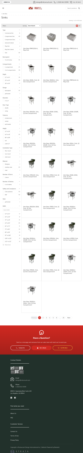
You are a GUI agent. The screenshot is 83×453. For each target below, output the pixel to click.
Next (68, 318)
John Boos (5, 13)
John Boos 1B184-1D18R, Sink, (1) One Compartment (70, 113)
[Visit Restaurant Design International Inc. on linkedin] (11, 397)
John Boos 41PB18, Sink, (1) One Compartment (70, 239)
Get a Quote (41, 348)
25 (63, 318)
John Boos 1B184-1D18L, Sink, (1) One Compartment (50, 113)
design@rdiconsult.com (23, 380)
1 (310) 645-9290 (21, 387)
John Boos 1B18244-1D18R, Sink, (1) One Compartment (29, 240)
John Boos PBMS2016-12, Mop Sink (50, 49)
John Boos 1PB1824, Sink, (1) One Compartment (51, 239)
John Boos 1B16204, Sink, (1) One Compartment (31, 112)
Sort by (25, 25)
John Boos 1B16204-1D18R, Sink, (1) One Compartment (49, 145)
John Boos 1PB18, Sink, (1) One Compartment (51, 175)
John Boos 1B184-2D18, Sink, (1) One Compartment (70, 176)
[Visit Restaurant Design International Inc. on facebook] (15, 397)
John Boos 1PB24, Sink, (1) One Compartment (51, 270)
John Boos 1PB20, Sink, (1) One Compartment (51, 207)
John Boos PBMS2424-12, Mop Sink (71, 80)
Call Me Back (75, 2)
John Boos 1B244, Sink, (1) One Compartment (71, 144)
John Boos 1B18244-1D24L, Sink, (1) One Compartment (29, 303)
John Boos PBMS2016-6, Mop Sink (30, 49)
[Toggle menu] (3, 8)
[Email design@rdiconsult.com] (42, 2)
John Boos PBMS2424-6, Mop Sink (70, 49)
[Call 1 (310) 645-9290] (61, 2)
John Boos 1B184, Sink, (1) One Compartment (31, 80)
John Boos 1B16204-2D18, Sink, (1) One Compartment (31, 208)
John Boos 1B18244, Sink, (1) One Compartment (51, 80)
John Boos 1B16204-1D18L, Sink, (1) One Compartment (29, 145)
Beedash (56, 447)
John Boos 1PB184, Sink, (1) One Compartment (30, 270)
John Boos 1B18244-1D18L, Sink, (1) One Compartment (69, 208)
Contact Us (7, 2)
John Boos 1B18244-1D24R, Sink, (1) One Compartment (69, 271)
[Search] (74, 8)
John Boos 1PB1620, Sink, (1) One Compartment (31, 175)
